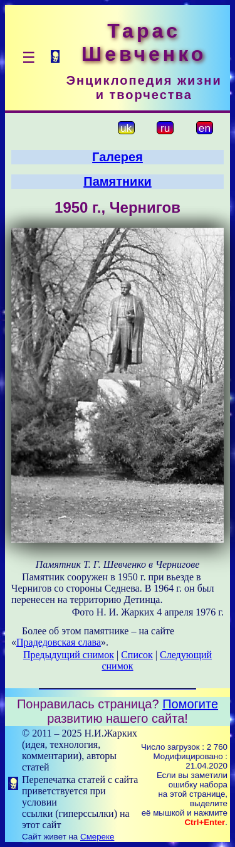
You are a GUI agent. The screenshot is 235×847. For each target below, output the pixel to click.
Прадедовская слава (58, 642)
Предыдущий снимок (68, 654)
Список (137, 654)
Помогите (190, 704)
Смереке (97, 836)
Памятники (117, 181)
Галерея (117, 157)
